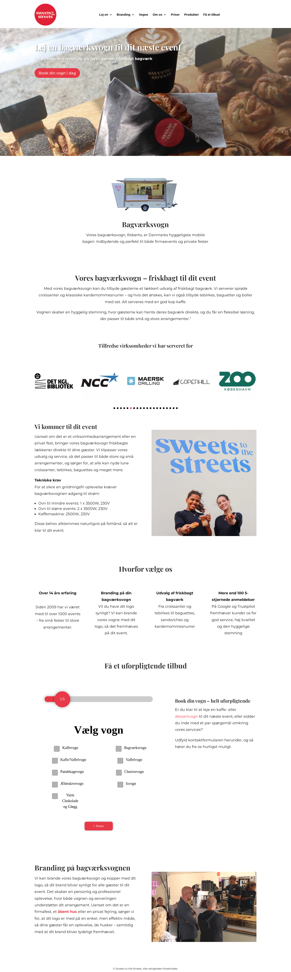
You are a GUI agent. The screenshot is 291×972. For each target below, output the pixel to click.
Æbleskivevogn (71, 784)
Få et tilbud (211, 14)
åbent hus (67, 921)
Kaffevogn (70, 748)
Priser (175, 14)
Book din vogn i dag (57, 73)
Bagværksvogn (135, 748)
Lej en (103, 14)
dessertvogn (186, 716)
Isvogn (131, 784)
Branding (123, 14)
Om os (157, 14)
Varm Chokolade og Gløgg (70, 801)
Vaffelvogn (134, 760)
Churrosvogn (134, 772)
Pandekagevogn (72, 772)
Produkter (191, 14)
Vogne (143, 14)
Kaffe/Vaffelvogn (73, 760)
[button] (114, 408)
